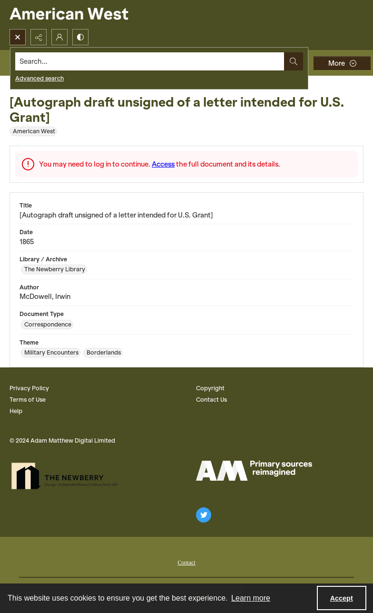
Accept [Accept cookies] (341, 598)
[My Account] (59, 37)
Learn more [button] (250, 598)
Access (163, 164)
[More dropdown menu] (342, 63)
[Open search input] (17, 37)
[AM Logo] (254, 471)
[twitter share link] (203, 515)
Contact (186, 562)
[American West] (85, 14)
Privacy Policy (29, 388)
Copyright (210, 388)
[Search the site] (150, 61)
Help (16, 411)
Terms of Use (28, 399)
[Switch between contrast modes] (80, 37)
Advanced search (39, 78)
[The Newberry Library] (68, 476)
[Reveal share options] (38, 37)
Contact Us (211, 399)
